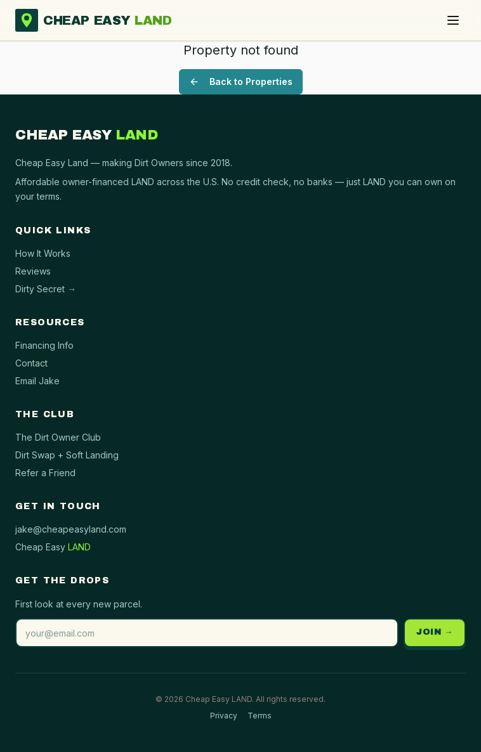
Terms (259, 715)
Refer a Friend (45, 472)
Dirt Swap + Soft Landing (67, 455)
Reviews (33, 271)
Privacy (223, 715)
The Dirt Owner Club (58, 437)
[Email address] (207, 632)
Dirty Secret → (45, 288)
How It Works (42, 253)
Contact (31, 363)
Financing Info (44, 345)
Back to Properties (241, 81)
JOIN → (434, 632)
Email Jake (37, 380)
